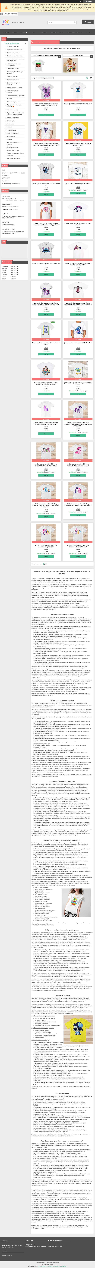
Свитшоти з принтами (13, 53)
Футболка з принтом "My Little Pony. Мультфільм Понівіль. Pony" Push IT (46, 464)
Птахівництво (11, 136)
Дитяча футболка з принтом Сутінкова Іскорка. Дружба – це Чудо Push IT (46, 104)
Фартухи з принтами (13, 79)
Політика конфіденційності (60, 1266)
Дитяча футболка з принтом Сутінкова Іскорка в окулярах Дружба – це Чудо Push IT (46, 303)
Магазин (9, 139)
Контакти (43, 32)
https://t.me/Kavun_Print (11, 209)
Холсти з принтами (12, 76)
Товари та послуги (19, 32)
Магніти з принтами (12, 133)
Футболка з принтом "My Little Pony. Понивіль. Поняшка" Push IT (78, 546)
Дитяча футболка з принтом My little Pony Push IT (78, 224)
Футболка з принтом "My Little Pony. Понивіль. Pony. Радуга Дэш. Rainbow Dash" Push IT (46, 505)
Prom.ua (56, 1262)
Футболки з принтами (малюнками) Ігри (46, 55)
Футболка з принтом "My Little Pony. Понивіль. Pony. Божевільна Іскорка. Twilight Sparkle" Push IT (78, 424)
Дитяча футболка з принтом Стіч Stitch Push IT (78, 104)
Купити (46, 115)
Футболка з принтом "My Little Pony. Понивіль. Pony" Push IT (46, 546)
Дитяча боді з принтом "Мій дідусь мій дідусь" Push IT (78, 383)
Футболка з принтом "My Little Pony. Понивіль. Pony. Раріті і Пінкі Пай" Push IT (78, 504)
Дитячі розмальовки (12, 147)
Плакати (9, 98)
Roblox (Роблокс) (78, 55)
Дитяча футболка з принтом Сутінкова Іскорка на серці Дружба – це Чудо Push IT (46, 224)
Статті (89, 32)
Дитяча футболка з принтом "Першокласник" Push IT (46, 343)
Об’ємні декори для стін (14, 102)
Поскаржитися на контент (45, 1266)
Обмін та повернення (75, 32)
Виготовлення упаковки (13, 158)
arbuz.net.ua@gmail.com (11, 206)
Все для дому (11, 120)
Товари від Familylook (11, 43)
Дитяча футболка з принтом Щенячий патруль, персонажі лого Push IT (46, 383)
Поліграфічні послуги (13, 150)
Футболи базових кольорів (14, 49)
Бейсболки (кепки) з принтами (15, 95)
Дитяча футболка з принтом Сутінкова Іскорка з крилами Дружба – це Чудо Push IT (78, 303)
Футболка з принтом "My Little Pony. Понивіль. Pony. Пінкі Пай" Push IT (78, 464)
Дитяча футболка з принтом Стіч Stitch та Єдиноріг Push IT (78, 144)
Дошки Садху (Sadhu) (13, 117)
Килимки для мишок (13, 68)
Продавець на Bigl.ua (47, 1264)
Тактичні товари (11, 130)
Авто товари (10, 124)
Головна (5, 32)
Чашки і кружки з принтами (14, 87)
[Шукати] (75, 22)
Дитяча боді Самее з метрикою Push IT (78, 183)
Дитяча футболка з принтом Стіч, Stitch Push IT (46, 184)
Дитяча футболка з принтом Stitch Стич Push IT (46, 264)
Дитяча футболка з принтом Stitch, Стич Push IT (78, 343)
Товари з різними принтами (15, 56)
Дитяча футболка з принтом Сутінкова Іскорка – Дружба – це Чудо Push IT (46, 423)
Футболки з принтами (13, 46)
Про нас (33, 32)
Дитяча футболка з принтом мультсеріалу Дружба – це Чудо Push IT (78, 264)
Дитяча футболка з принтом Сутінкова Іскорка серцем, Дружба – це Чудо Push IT (46, 144)
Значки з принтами (12, 110)
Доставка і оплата (56, 32)
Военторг (9, 127)
